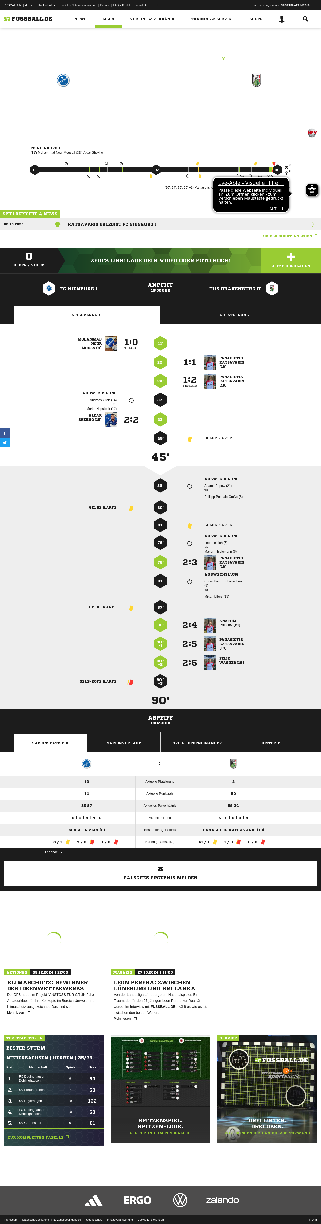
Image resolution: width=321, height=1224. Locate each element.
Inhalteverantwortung (120, 1212)
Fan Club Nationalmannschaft (78, 5)
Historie (270, 743)
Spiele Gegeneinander (197, 743)
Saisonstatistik (50, 743)
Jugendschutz (93, 1212)
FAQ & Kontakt (122, 5)
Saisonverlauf (124, 743)
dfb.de (29, 5)
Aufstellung (234, 315)
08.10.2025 (14, 224)
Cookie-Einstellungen (151, 1212)
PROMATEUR (12, 5)
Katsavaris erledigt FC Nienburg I (112, 224)
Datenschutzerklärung (35, 1212)
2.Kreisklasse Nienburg (160, 41)
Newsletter (141, 5)
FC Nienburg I (63, 102)
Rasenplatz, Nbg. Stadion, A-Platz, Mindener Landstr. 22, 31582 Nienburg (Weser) (160, 58)
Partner (104, 5)
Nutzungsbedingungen (67, 1212)
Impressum (10, 1212)
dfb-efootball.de (46, 5)
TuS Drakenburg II (256, 102)
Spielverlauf (87, 315)
